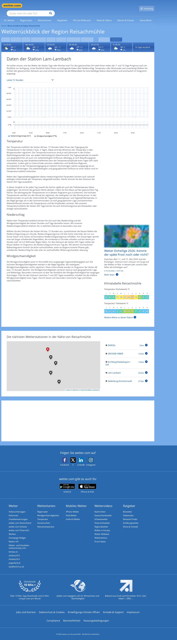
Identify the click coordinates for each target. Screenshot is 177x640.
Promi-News (100, 539)
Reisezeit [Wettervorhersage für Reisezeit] (111, 34)
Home (3, 22)
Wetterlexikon (101, 534)
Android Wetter (74, 515)
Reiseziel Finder (131, 515)
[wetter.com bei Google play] (67, 483)
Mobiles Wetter (77, 501)
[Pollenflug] (146, 5)
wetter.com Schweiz (18, 522)
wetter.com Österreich (19, 526)
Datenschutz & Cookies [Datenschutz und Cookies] (52, 611)
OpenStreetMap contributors (90, 385)
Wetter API (14, 539)
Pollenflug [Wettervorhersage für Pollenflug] (93, 34)
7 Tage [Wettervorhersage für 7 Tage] (55, 34)
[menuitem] (9, 16)
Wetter (14, 501)
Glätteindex (129, 511)
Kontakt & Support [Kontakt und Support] (113, 611)
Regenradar (43, 506)
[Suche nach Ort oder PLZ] (51, 6)
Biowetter (128, 506)
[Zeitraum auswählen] (30, 75)
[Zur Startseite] (12, 5)
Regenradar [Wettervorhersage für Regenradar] (79, 34)
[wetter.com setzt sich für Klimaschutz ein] (78, 591)
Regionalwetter (102, 522)
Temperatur (43, 515)
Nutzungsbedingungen (96, 620)
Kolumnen (14, 511)
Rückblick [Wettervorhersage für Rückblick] (124, 34)
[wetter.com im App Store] (87, 483)
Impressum (133, 611)
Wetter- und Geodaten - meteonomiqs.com (20, 544)
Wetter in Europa (103, 526)
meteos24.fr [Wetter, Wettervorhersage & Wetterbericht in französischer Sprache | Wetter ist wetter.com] (15, 553)
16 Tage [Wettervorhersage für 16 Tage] (65, 34)
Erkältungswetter (131, 518)
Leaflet (68, 385)
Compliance (53, 620)
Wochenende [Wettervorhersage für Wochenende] (41, 34)
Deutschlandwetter (103, 511)
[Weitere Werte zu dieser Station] (120, 312)
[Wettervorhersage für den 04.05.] (34, 42)
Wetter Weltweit (102, 530)
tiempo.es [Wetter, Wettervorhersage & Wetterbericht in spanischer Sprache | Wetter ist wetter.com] (13, 549)
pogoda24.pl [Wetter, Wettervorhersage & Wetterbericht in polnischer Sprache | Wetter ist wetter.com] (15, 561)
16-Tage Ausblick (142, 42)
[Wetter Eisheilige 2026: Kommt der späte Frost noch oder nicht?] (124, 247)
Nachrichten (100, 506)
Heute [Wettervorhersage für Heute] (6, 34)
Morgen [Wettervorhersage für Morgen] (16, 34)
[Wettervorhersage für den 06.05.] (78, 42)
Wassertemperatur (46, 522)
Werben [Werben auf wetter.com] (13, 530)
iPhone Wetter (73, 506)
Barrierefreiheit (71, 620)
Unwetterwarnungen (18, 515)
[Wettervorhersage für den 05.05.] (56, 42)
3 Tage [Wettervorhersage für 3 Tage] (28, 34)
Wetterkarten (47, 501)
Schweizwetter (101, 515)
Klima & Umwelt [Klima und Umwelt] (131, 522)
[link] (9, 16)
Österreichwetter (103, 518)
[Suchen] (71, 6)
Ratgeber (130, 501)
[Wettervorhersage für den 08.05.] (121, 42)
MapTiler (75, 385)
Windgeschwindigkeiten (49, 511)
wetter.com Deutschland (20, 518)
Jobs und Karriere (26, 611)
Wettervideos (104, 501)
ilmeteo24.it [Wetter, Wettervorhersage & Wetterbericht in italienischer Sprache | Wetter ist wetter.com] (14, 557)
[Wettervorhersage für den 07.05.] (99, 42)
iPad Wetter (72, 511)
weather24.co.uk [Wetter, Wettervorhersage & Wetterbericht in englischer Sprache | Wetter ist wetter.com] (17, 565)
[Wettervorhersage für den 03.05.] (12, 42)
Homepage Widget (17, 534)
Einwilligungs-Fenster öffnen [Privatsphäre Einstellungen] (84, 611)
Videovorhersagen (17, 506)
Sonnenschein (44, 518)
